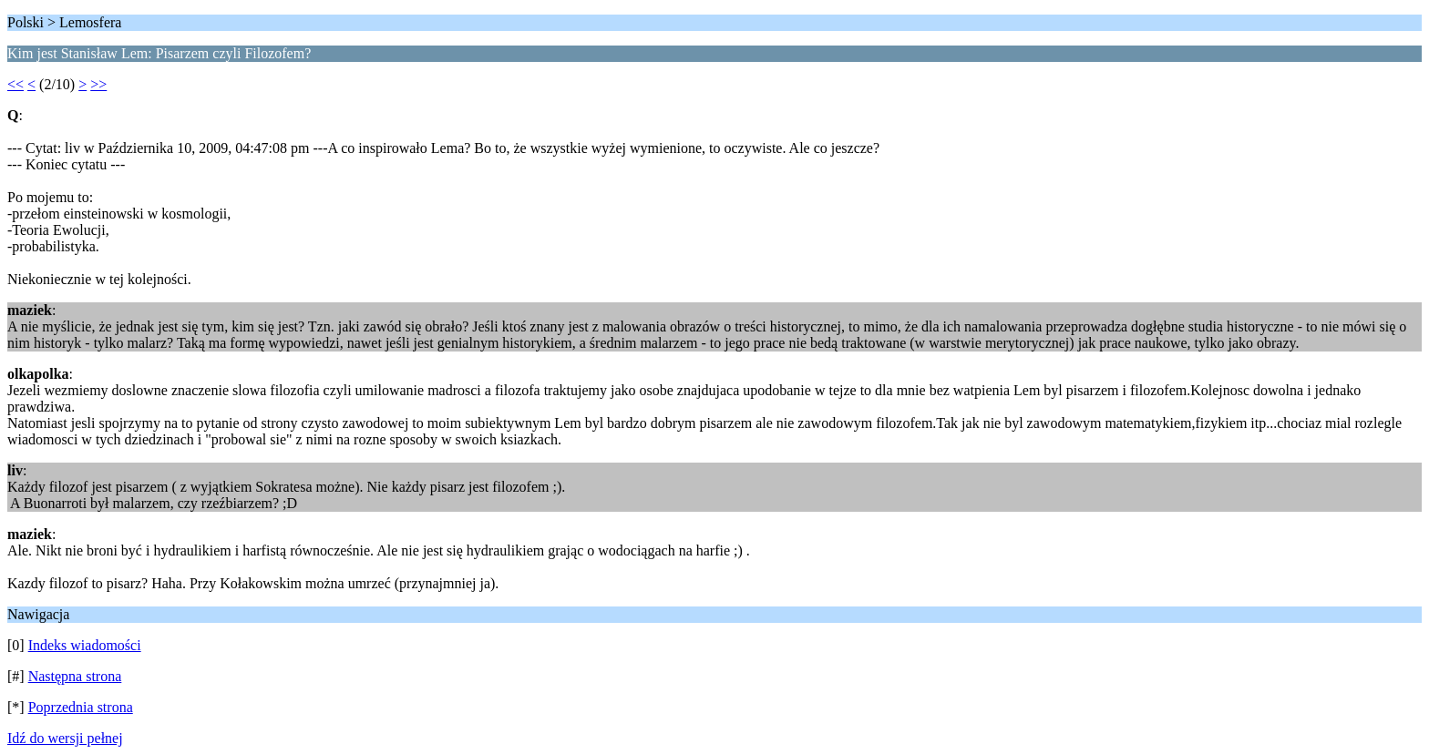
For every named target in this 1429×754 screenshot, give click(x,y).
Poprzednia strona (80, 707)
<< (15, 84)
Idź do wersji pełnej (65, 738)
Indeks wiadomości (84, 645)
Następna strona (75, 676)
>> (98, 84)
